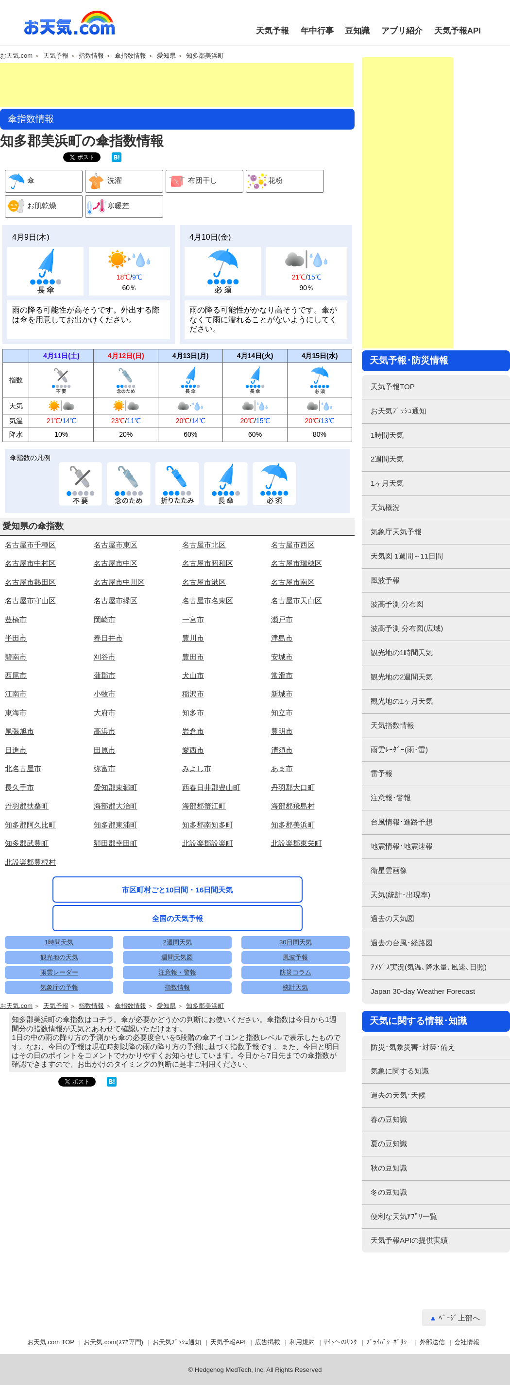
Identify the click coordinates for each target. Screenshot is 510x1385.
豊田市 (193, 657)
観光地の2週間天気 (402, 677)
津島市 (282, 638)
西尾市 (16, 675)
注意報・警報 (177, 972)
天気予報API (457, 30)
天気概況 (385, 507)
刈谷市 (105, 657)
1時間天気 (59, 942)
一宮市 (193, 619)
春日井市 (108, 638)
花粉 (264, 181)
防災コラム (295, 972)
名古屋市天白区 (296, 600)
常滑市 (282, 675)
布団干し (191, 181)
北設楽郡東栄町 (296, 843)
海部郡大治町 (115, 806)
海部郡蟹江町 (204, 806)
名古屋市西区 (293, 545)
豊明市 (282, 731)
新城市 (282, 694)
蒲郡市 (105, 675)
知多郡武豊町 (27, 843)
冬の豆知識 (389, 1192)
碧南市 (16, 657)
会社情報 (466, 1342)
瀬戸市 (282, 619)
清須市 (282, 750)
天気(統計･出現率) (400, 894)
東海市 (16, 713)
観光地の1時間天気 (402, 652)
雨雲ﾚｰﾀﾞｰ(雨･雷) (399, 749)
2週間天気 (177, 942)
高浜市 (105, 731)
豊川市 (193, 638)
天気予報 (272, 30)
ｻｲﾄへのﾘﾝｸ (340, 1342)
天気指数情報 (392, 725)
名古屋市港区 (204, 582)
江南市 (16, 694)
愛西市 (193, 750)
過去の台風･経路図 (402, 943)
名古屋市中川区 (119, 582)
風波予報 (295, 957)
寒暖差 (107, 206)
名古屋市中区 (115, 563)
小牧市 (105, 694)
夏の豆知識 (389, 1143)
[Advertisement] (177, 85)
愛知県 (166, 55)
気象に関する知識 (400, 1071)
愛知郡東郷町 (115, 787)
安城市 (282, 657)
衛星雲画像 (389, 870)
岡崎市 (105, 619)
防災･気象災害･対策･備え (413, 1047)
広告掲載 (267, 1342)
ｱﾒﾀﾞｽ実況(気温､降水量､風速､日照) (429, 967)
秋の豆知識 (389, 1168)
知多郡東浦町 (115, 825)
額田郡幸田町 (115, 843)
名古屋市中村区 (30, 563)
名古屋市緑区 (115, 600)
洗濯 (103, 181)
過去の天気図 (392, 918)
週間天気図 (177, 957)
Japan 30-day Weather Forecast (423, 991)
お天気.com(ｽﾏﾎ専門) (113, 1342)
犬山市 (193, 675)
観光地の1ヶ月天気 (402, 701)
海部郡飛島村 (293, 806)
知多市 (193, 713)
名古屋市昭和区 (207, 563)
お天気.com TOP (50, 1342)
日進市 (16, 750)
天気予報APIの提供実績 (409, 1240)
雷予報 (381, 773)
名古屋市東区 (115, 545)
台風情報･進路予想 (402, 822)
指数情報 (91, 55)
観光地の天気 (59, 957)
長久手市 (19, 787)
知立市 (282, 713)
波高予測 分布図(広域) (407, 628)
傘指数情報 (130, 55)
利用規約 (302, 1342)
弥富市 (105, 768)
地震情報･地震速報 (402, 846)
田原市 (105, 750)
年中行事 (317, 30)
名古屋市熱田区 (30, 582)
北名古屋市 (23, 768)
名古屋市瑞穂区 (296, 563)
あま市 (282, 768)
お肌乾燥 (30, 206)
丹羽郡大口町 (293, 787)
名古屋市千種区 (30, 545)
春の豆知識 (389, 1119)
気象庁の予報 (59, 987)
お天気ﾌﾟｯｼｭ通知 (398, 411)
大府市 (105, 713)
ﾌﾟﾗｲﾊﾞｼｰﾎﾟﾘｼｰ (388, 1342)
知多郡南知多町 (207, 825)
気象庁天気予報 (396, 532)
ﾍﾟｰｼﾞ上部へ (459, 1318)
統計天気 (295, 987)
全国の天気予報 (177, 918)
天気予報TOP (393, 386)
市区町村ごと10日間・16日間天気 (177, 890)
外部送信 (432, 1342)
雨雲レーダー (59, 972)
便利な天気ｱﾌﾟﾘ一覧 (404, 1216)
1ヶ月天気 (387, 483)
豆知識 (357, 30)
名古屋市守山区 (30, 600)
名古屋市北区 (204, 545)
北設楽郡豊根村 (30, 862)
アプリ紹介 (402, 30)
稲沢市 (193, 694)
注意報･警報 (391, 797)
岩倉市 (193, 731)
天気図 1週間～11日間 (407, 556)
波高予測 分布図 (397, 604)
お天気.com (69, 28)
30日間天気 (295, 942)
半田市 (16, 638)
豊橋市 (16, 619)
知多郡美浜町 (205, 55)
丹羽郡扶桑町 (27, 806)
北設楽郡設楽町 (207, 843)
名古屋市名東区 (207, 600)
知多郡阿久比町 (30, 825)
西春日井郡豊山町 (211, 787)
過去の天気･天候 (398, 1095)
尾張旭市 (19, 731)
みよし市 (196, 768)
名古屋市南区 (293, 582)
